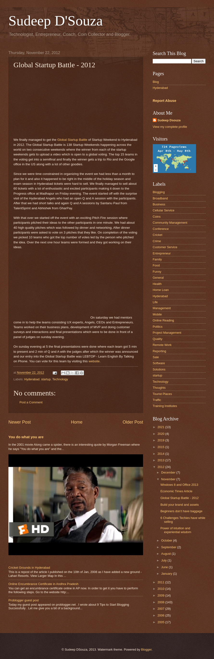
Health (157, 284)
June (165, 567)
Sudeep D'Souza (55, 21)
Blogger (146, 649)
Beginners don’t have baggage (181, 511)
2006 (161, 615)
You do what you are (26, 437)
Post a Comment (31, 402)
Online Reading (163, 320)
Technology (60, 379)
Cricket (157, 235)
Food (156, 265)
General (158, 277)
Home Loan (161, 290)
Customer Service (165, 247)
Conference (161, 229)
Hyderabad (31, 379)
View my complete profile (170, 127)
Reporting (159, 351)
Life (155, 302)
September (169, 547)
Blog (156, 82)
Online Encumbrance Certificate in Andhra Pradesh (43, 584)
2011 (161, 582)
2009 (161, 595)
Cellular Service (163, 210)
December (168, 472)
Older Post (133, 422)
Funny (157, 271)
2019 (161, 440)
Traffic (157, 400)
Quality (157, 339)
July (164, 560)
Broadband (160, 198)
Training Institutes (165, 406)
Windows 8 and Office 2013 (179, 485)
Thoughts (159, 387)
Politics (158, 326)
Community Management (170, 222)
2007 (161, 608)
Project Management (167, 332)
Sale (156, 357)
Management (162, 308)
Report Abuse (164, 101)
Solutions (159, 369)
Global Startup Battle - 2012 (179, 498)
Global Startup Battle (72, 140)
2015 (161, 447)
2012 (161, 467)
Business (159, 204)
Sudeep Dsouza (169, 120)
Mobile (157, 314)
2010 (161, 589)
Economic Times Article (176, 491)
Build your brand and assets (179, 504)
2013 (161, 460)
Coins (157, 216)
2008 (161, 602)
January (167, 573)
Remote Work (162, 345)
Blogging (159, 192)
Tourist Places (162, 394)
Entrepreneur (162, 253)
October (167, 540)
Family (157, 259)
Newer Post (19, 422)
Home (76, 422)
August (166, 553)
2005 (161, 622)
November (168, 479)
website (94, 361)
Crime (157, 241)
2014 (161, 454)
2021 (161, 427)
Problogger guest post (23, 600)
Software (159, 363)
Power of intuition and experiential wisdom (175, 530)
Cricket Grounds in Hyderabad (29, 567)
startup (45, 379)
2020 (161, 434)
